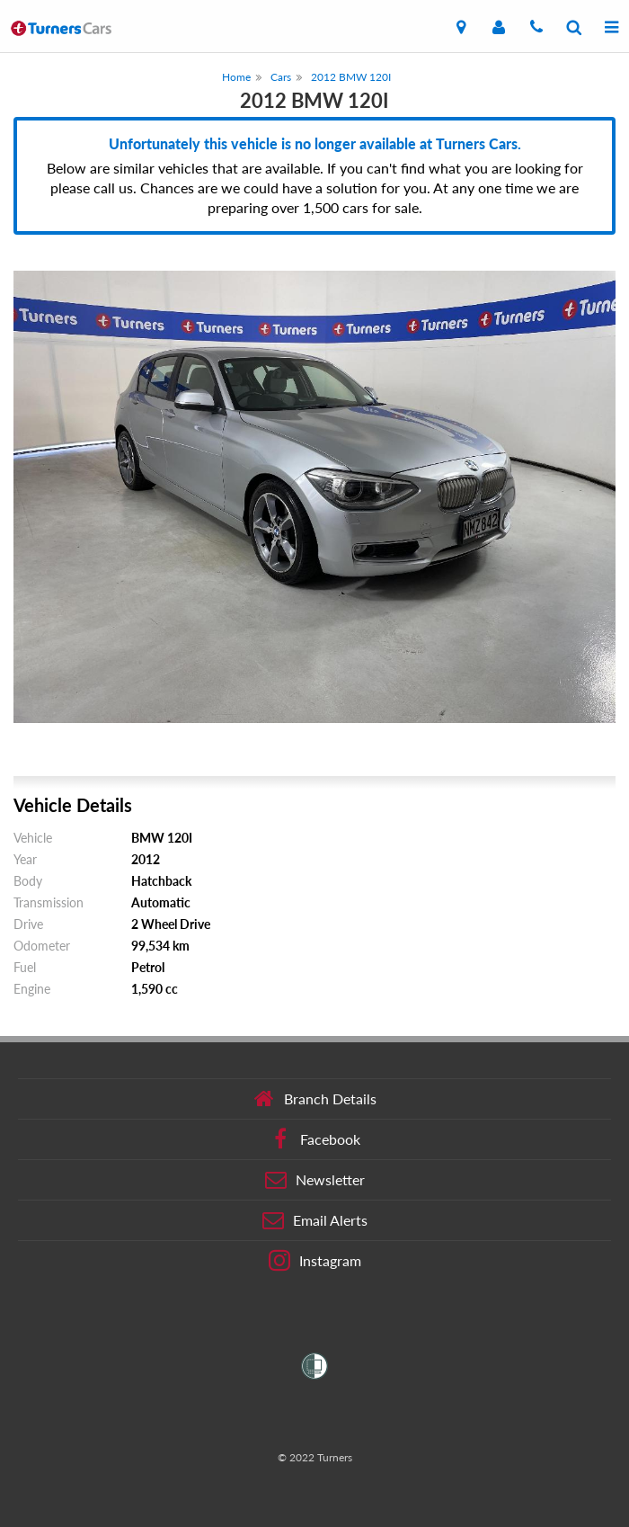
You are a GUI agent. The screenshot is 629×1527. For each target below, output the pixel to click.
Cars (280, 77)
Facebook (315, 1139)
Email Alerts (315, 1220)
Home (236, 77)
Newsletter (315, 1180)
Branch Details (315, 1099)
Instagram (315, 1261)
